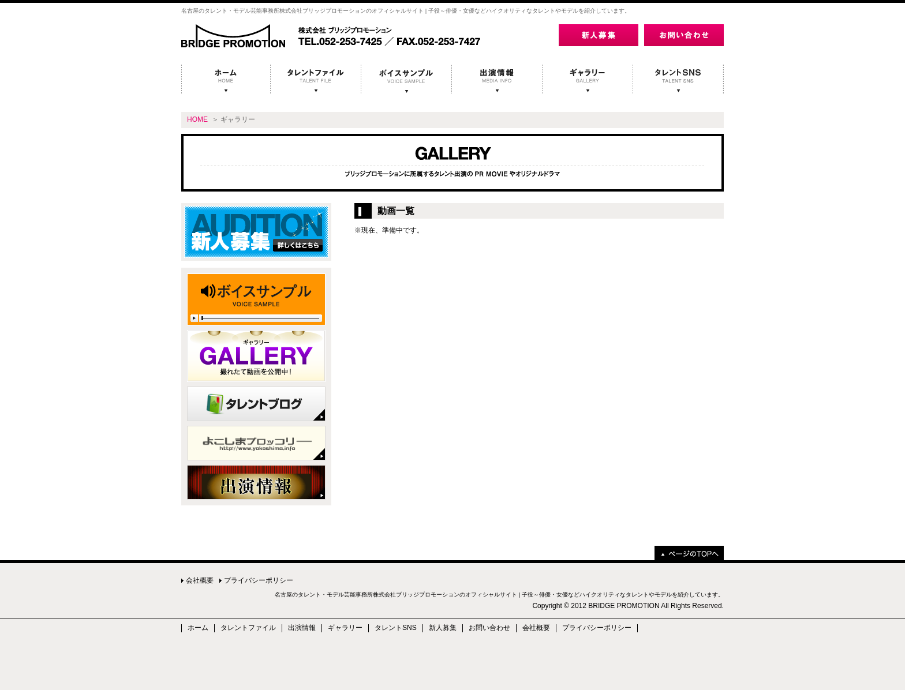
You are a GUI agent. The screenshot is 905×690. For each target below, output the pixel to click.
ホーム (198, 628)
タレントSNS (396, 628)
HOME (197, 119)
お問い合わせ (489, 628)
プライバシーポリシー (258, 580)
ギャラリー (345, 628)
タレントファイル (248, 628)
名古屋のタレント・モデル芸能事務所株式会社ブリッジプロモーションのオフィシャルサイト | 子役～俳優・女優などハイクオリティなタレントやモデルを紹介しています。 (499, 594)
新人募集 (443, 628)
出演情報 (302, 628)
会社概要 (200, 580)
